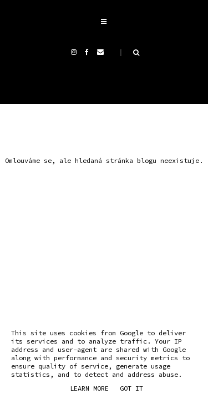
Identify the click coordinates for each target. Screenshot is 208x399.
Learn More (89, 388)
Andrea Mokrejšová (119, 210)
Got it (131, 388)
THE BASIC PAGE (127, 223)
